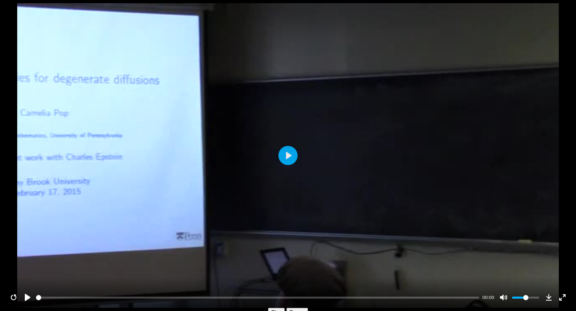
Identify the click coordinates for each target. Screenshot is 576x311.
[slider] (258, 274)
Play (276, 289)
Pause (297, 289)
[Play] (27, 274)
